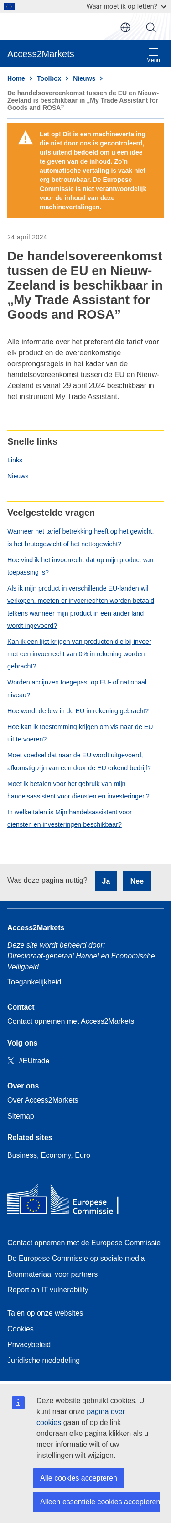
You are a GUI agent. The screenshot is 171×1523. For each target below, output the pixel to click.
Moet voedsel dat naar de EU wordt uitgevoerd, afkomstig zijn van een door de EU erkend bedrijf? (79, 761)
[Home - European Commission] (73, 1201)
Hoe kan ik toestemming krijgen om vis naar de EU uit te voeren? (80, 733)
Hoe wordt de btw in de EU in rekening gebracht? (78, 711)
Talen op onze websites (45, 1313)
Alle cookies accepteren (78, 1478)
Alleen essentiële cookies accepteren (100, 1502)
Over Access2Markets (42, 1100)
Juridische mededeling (43, 1360)
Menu (153, 55)
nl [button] (125, 27)
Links (14, 460)
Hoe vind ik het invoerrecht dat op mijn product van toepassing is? (80, 566)
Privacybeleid (29, 1344)
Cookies (20, 1329)
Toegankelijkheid (34, 982)
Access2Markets (35, 928)
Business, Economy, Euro (48, 1155)
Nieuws (18, 476)
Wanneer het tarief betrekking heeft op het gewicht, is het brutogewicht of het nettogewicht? (80, 537)
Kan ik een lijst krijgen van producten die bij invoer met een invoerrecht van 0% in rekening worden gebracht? (79, 654)
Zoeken (150, 27)
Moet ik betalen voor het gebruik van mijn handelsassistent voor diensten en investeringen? (78, 790)
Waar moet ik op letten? (126, 6)
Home (16, 78)
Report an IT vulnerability (47, 1290)
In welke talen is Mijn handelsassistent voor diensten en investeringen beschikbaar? (69, 818)
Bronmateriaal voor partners (52, 1274)
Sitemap (20, 1116)
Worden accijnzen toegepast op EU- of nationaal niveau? (76, 688)
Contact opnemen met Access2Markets (70, 1021)
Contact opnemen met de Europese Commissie (84, 1243)
